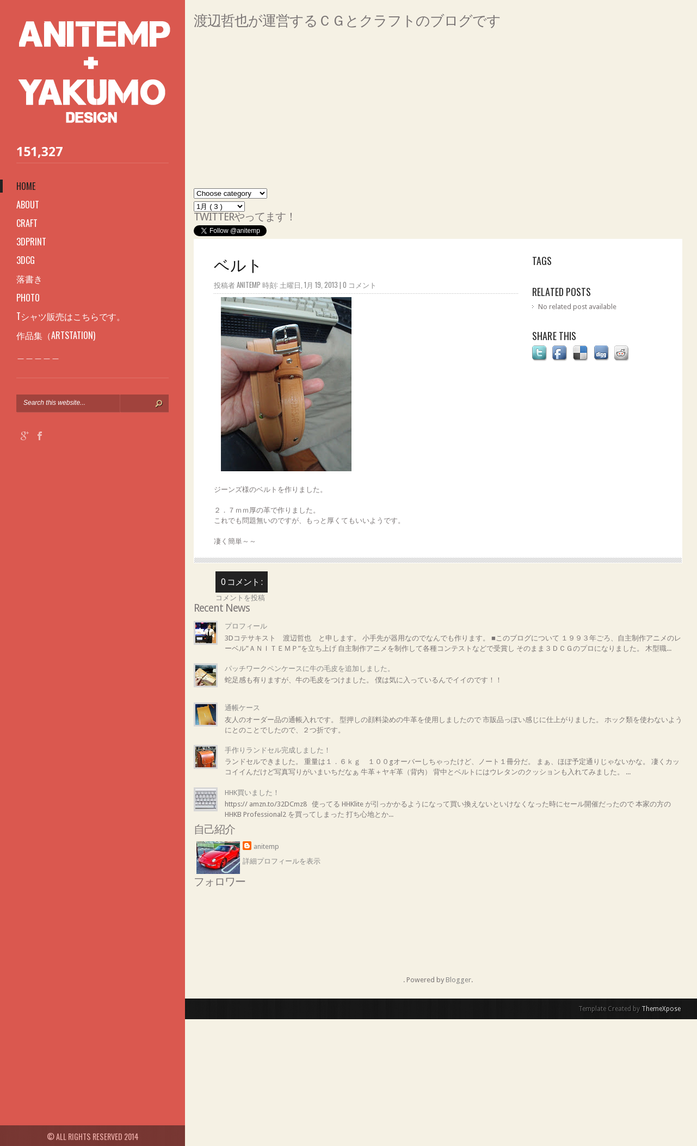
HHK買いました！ (252, 792)
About (27, 204)
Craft (27, 223)
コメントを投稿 (240, 598)
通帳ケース (242, 708)
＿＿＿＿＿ (38, 354)
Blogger (458, 980)
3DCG (25, 260)
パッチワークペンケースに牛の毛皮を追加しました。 (309, 668)
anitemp (266, 846)
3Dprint (31, 241)
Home (25, 186)
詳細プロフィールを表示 (281, 861)
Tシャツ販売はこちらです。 (70, 316)
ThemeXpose (661, 1009)
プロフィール (246, 626)
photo (28, 297)
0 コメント (360, 284)
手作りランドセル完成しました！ (278, 750)
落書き (29, 278)
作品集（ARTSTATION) (55, 335)
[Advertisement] (438, 112)
